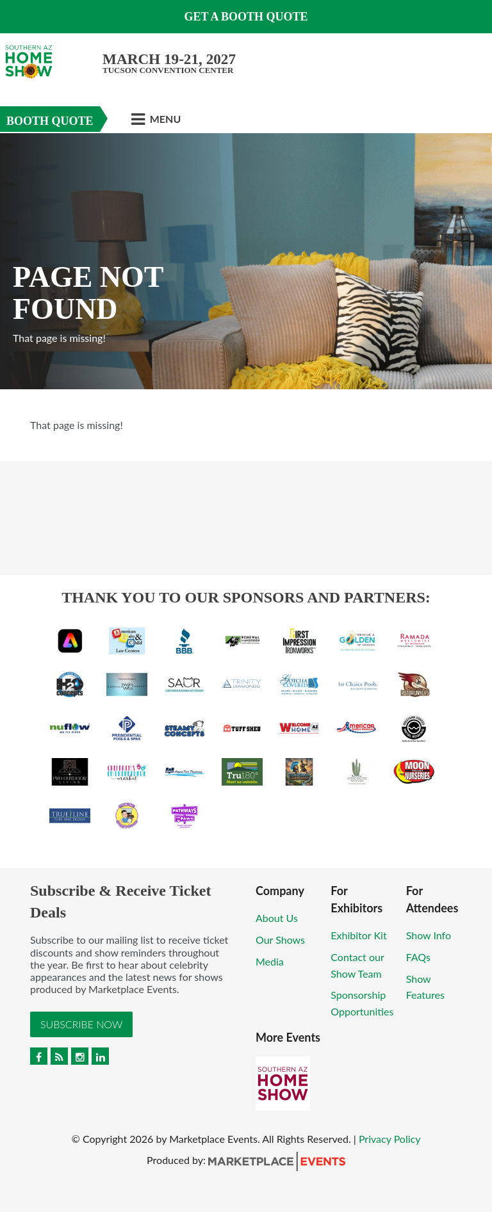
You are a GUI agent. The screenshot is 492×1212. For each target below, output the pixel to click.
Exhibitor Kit (358, 935)
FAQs (418, 957)
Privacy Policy (390, 1139)
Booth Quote (50, 121)
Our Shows (280, 939)
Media (270, 961)
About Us (277, 918)
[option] (246, 261)
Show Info (428, 935)
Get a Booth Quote (246, 16)
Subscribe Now (81, 1024)
